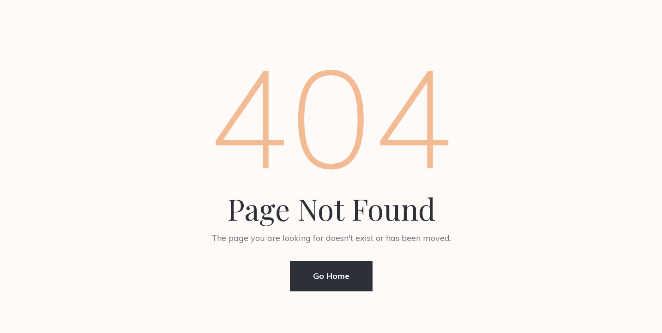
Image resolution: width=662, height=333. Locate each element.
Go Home (331, 276)
